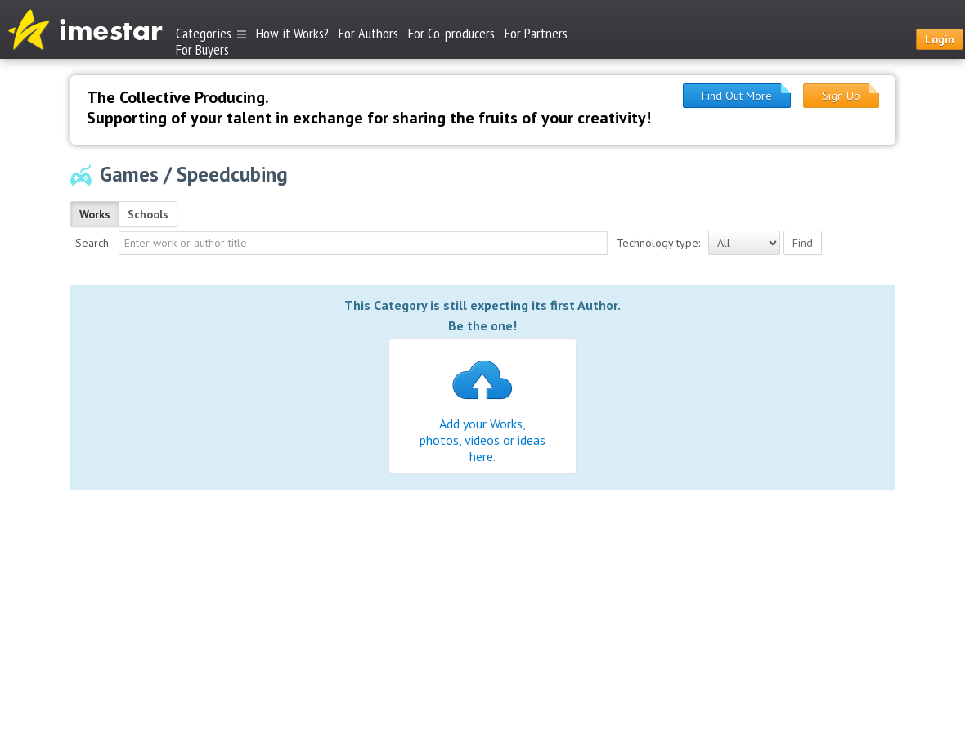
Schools (148, 214)
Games (129, 174)
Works (94, 214)
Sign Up (841, 95)
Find (802, 242)
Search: (92, 242)
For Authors (368, 33)
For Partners (536, 33)
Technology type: (658, 242)
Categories (211, 33)
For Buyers (202, 48)
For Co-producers (451, 33)
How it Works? (292, 33)
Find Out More (737, 95)
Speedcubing (232, 174)
